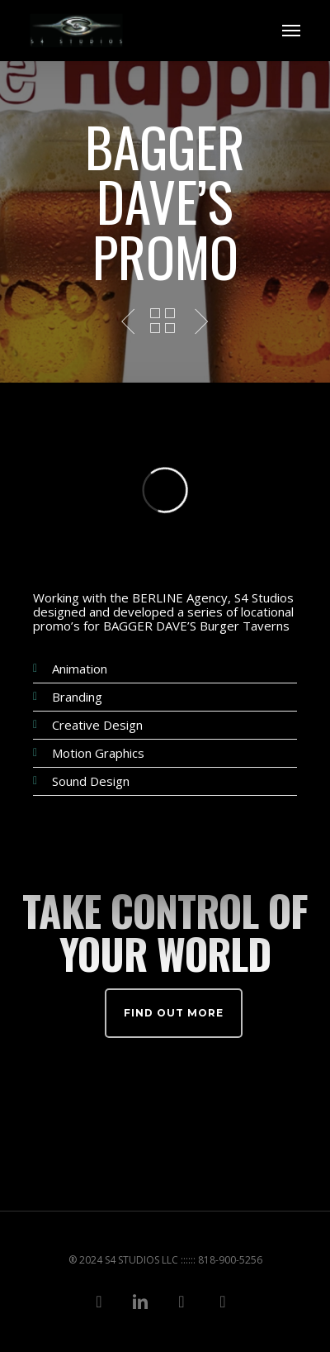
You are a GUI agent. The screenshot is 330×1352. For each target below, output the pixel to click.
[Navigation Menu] (291, 30)
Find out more (174, 1013)
